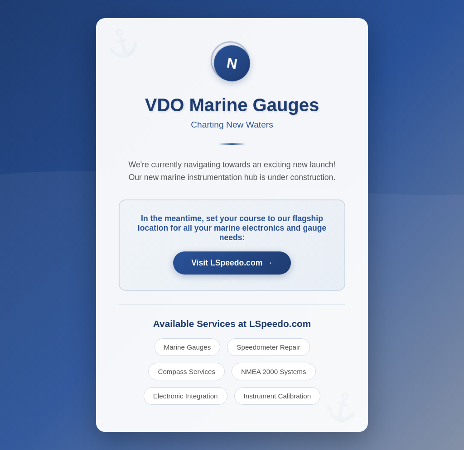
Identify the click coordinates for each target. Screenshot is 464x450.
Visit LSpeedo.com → (232, 262)
